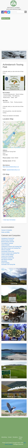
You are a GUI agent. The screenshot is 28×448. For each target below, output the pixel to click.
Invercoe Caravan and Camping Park (10, 253)
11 (18, 57)
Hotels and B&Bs (5, 232)
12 (20, 57)
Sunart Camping (5, 262)
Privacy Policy (20, 438)
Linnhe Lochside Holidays (7, 254)
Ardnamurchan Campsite (7, 240)
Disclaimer (15, 437)
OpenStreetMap (17, 147)
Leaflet (11, 147)
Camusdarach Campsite (7, 243)
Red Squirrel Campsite (6, 259)
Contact (10, 437)
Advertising (4, 437)
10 (17, 57)
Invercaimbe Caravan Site (7, 251)
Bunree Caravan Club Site (7, 241)
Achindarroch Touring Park (7, 238)
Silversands (4, 261)
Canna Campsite (5, 244)
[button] (5, 18)
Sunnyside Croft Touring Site (8, 264)
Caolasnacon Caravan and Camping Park (11, 246)
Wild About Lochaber (13, 7)
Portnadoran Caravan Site (7, 257)
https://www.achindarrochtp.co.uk (11, 166)
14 (23, 57)
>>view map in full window (9, 219)
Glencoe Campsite (5, 249)
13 (21, 57)
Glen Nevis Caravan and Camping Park (10, 248)
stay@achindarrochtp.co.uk (13, 169)
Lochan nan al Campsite (7, 256)
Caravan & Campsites (6, 230)
